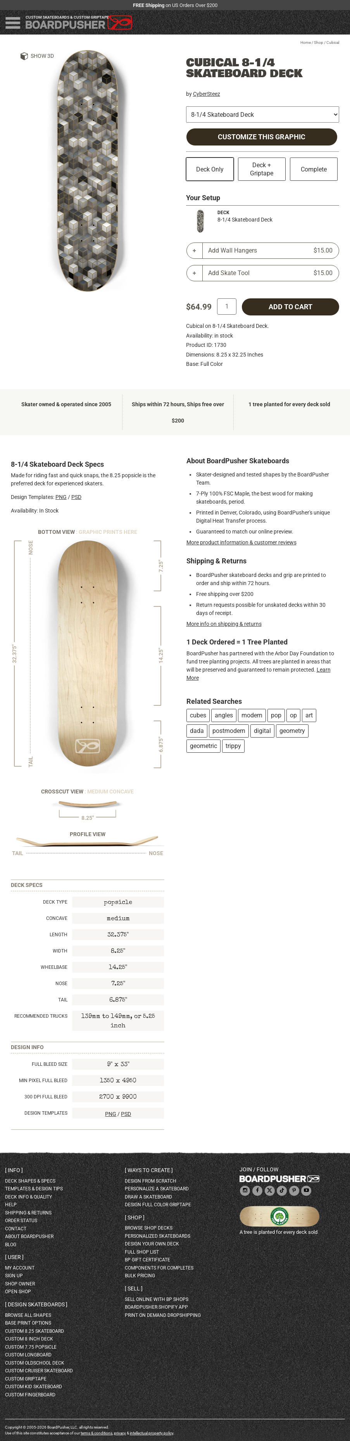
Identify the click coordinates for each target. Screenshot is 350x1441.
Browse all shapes (28, 1315)
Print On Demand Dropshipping (163, 1315)
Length (58, 934)
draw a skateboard (148, 1197)
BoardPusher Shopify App (156, 1307)
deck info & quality (28, 1197)
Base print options (28, 1323)
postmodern (228, 730)
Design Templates (45, 1113)
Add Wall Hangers (270, 250)
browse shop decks (148, 1228)
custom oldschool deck (34, 1363)
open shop (18, 1291)
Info (14, 1170)
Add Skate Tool (270, 273)
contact (15, 1228)
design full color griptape (158, 1204)
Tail (62, 1000)
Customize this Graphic (261, 137)
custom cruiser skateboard (39, 1370)
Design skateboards (36, 1304)
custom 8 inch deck (29, 1339)
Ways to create (149, 1170)
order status (21, 1220)
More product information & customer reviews (241, 542)
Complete (314, 169)
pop (276, 715)
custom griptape (26, 1379)
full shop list (142, 1252)
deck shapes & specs (30, 1181)
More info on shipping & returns (224, 624)
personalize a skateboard (157, 1189)
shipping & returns (28, 1213)
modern (251, 715)
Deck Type (55, 902)
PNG (61, 497)
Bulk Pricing (140, 1275)
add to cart (290, 307)
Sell (134, 1288)
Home (305, 42)
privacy (120, 1433)
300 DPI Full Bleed (45, 1097)
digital (262, 730)
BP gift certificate (147, 1260)
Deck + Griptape (261, 169)
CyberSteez (206, 94)
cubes (198, 715)
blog (10, 1244)
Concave (56, 918)
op (293, 715)
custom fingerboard (30, 1395)
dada (197, 730)
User (14, 1257)
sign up (14, 1275)
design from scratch (150, 1181)
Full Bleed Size (49, 1064)
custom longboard (28, 1355)
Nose (61, 983)
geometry (292, 730)
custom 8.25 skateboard (34, 1331)
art (309, 715)
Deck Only (210, 169)
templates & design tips (34, 1189)
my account (19, 1268)
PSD (76, 497)
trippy (233, 746)
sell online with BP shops (156, 1299)
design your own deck (152, 1244)
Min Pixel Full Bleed (43, 1080)
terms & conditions (96, 1433)
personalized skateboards (157, 1236)
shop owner (20, 1284)
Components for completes (159, 1268)
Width (60, 951)
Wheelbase (54, 967)
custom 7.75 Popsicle (31, 1347)
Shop (318, 42)
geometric (203, 746)
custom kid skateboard (33, 1386)
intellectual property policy (151, 1433)
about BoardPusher (29, 1236)
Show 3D (42, 56)
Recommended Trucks (40, 1016)
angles (224, 715)
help (11, 1204)
